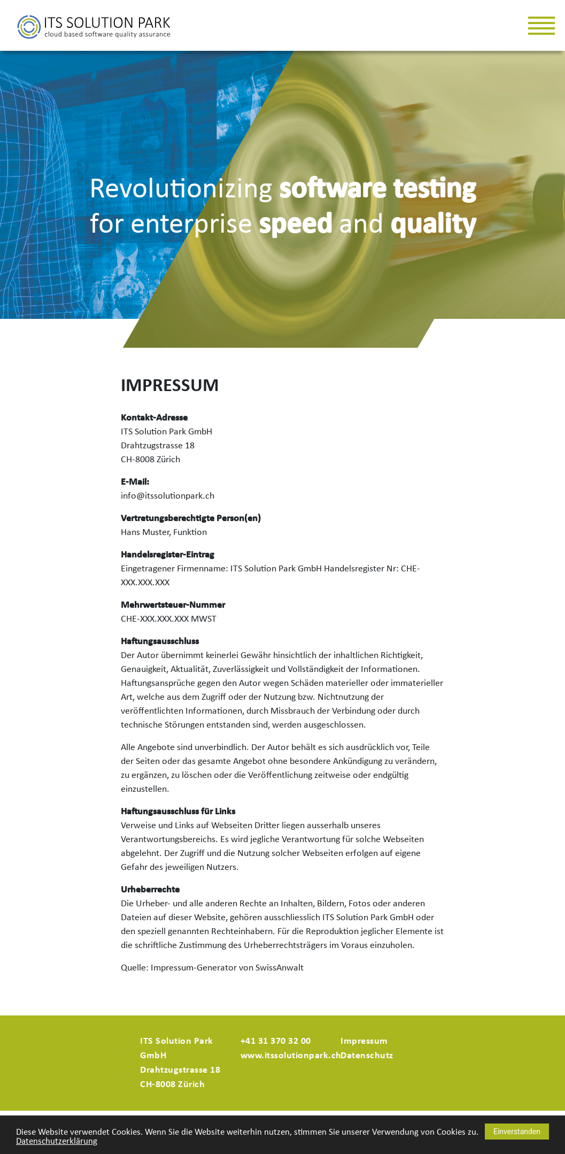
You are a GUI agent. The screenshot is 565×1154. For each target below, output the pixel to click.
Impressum (364, 1041)
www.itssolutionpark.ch (291, 1055)
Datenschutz (366, 1055)
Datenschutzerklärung (56, 1141)
